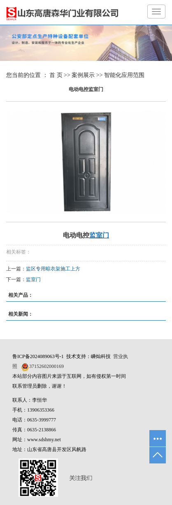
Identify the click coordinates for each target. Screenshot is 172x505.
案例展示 (83, 75)
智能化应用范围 (124, 75)
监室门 (33, 279)
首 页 (56, 75)
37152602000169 (46, 366)
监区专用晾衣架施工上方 (53, 269)
